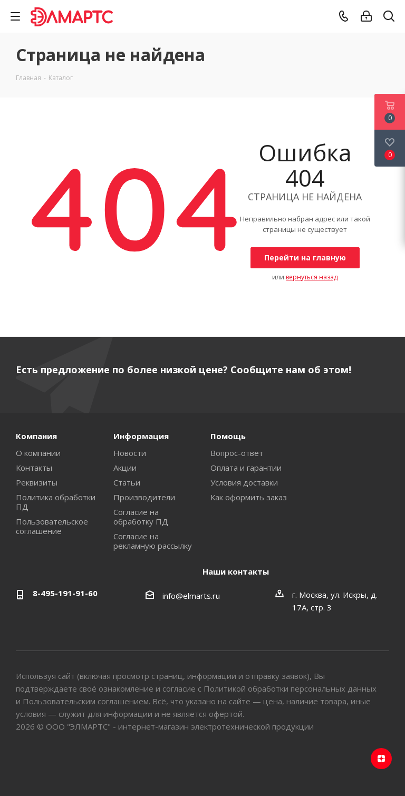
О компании (38, 453)
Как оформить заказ (248, 497)
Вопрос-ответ (236, 453)
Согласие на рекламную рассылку (152, 541)
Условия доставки (244, 482)
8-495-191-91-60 (65, 593)
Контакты (34, 467)
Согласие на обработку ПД (140, 517)
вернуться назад (312, 277)
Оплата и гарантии (246, 467)
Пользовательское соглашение (52, 526)
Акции (125, 467)
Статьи (126, 482)
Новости (129, 453)
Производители (144, 497)
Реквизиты (36, 482)
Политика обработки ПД (55, 502)
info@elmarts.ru (191, 595)
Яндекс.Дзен (381, 758)
